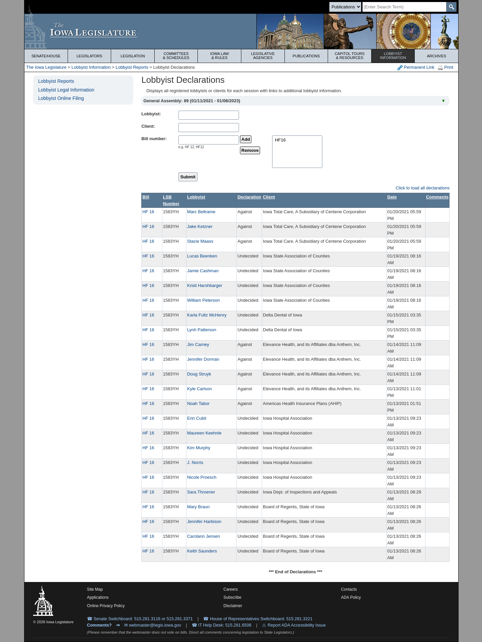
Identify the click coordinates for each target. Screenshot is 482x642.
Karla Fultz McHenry (207, 314)
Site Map (95, 589)
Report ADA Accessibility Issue (297, 625)
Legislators (89, 56)
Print (445, 67)
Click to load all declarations (423, 187)
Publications (306, 56)
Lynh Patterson (201, 329)
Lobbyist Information (91, 67)
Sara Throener (201, 491)
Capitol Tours (349, 56)
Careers (231, 589)
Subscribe (232, 597)
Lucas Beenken (202, 255)
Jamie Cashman (203, 270)
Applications (98, 597)
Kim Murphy (198, 447)
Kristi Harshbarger (204, 285)
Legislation (132, 56)
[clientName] (208, 127)
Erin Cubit (196, 418)
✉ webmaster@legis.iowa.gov (152, 625)
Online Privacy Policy (106, 605)
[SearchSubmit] (451, 7)
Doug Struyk (199, 373)
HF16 (297, 140)
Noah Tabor (198, 403)
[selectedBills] (297, 151)
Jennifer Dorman (203, 359)
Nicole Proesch (201, 477)
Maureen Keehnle (204, 432)
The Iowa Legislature (46, 67)
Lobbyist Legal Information (66, 90)
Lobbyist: (151, 113)
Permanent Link (415, 67)
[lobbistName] (208, 115)
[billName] (208, 139)
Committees (176, 56)
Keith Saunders (202, 550)
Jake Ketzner (200, 226)
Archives (436, 56)
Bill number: (154, 138)
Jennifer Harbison (204, 521)
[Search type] (345, 7)
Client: (148, 126)
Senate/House (46, 56)
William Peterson (203, 300)
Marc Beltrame (201, 211)
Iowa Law (219, 56)
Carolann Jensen (203, 536)
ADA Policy (351, 597)
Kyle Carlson (199, 388)
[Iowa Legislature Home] (241, 31)
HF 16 (148, 211)
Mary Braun (198, 506)
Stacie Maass (200, 241)
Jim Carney (198, 344)
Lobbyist (393, 56)
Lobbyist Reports (131, 67)
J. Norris (195, 462)
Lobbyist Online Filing (61, 98)
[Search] (404, 7)
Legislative (263, 56)
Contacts (349, 589)
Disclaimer (233, 605)
